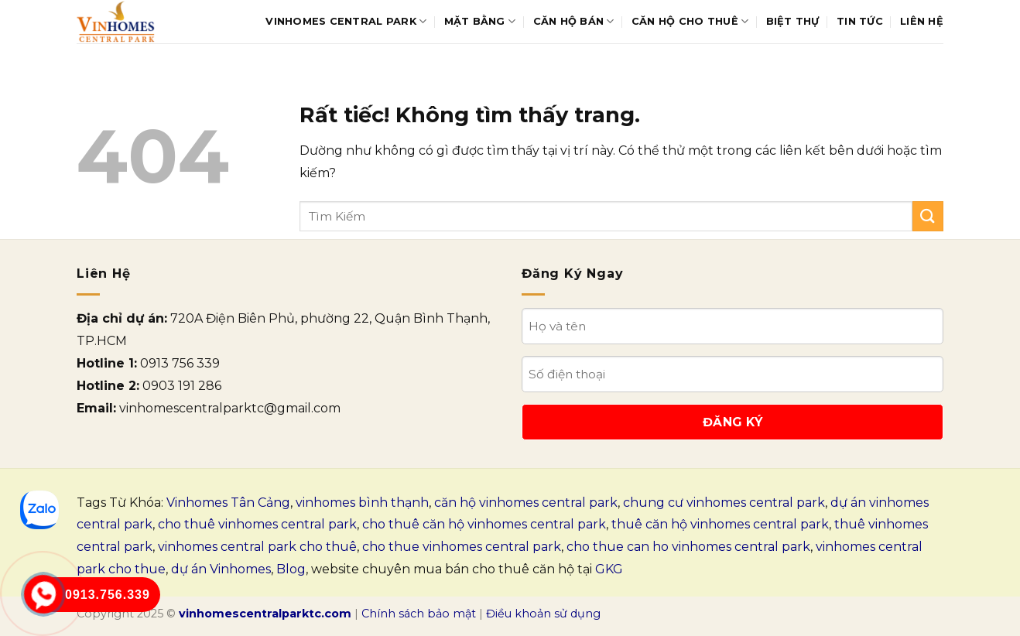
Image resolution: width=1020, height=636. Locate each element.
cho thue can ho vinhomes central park (688, 546)
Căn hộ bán (573, 21)
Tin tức (860, 21)
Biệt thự (793, 21)
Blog (291, 569)
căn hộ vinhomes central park (526, 502)
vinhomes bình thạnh (362, 502)
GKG (609, 569)
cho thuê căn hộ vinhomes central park (484, 524)
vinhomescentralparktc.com (265, 614)
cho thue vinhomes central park (461, 546)
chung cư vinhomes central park (724, 502)
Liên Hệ (921, 21)
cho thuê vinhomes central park (257, 524)
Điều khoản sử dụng (543, 614)
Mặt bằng (480, 21)
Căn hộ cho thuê (690, 21)
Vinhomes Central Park (345, 21)
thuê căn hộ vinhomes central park (720, 524)
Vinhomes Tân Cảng (228, 502)
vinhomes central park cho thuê (257, 546)
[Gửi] (927, 216)
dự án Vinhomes (221, 569)
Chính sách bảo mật (418, 614)
